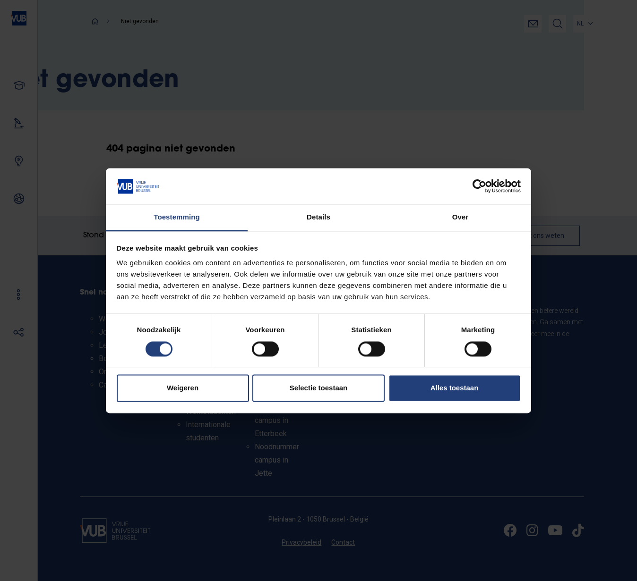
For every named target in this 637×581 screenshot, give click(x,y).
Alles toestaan (454, 388)
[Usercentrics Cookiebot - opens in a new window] (479, 186)
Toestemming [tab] (177, 217)
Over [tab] (460, 217)
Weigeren (182, 388)
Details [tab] (318, 217)
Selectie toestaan (319, 388)
